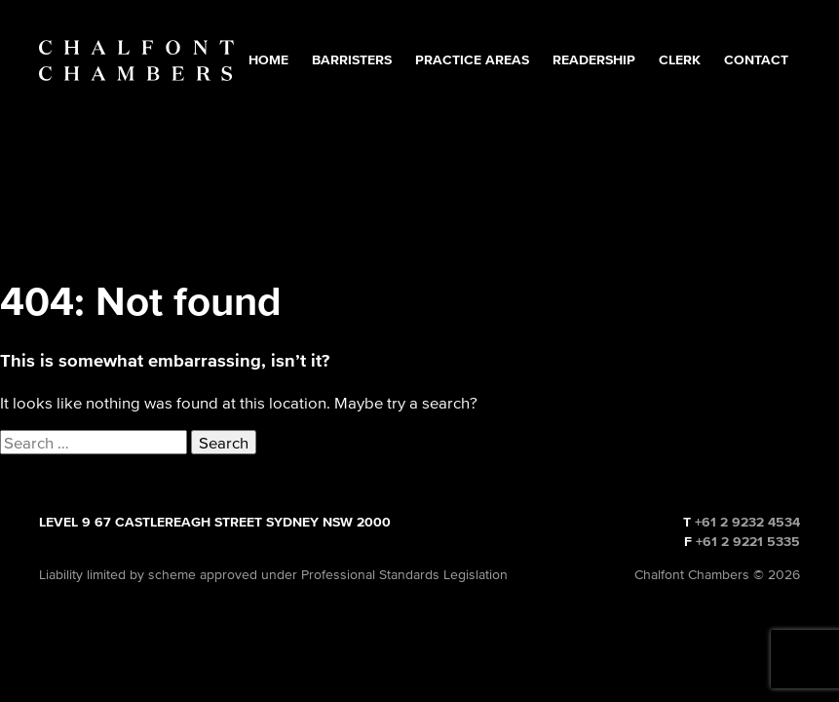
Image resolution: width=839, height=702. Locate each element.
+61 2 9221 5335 (748, 541)
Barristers (352, 60)
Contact (756, 60)
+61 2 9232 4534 (747, 522)
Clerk (680, 60)
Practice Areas (472, 60)
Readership (594, 60)
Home (268, 60)
